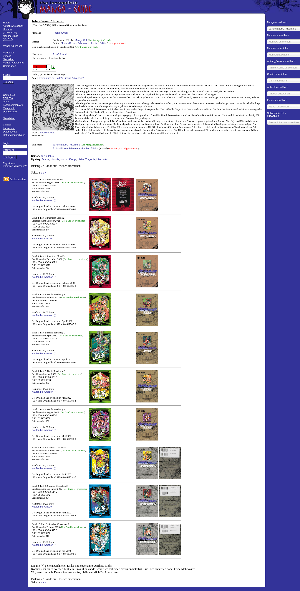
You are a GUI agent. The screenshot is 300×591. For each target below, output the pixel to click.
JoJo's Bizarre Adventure (66, 144)
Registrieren (9, 163)
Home (6, 22)
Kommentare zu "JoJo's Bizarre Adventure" (60, 78)
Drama (45, 159)
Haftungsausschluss (14, 135)
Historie (55, 159)
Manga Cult (81, 40)
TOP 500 (8, 98)
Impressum (9, 128)
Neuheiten (8, 59)
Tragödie (90, 159)
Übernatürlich (104, 159)
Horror (64, 159)
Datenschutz (10, 131)
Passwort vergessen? (14, 166)
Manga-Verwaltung (13, 62)
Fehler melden (18, 179)
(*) (55, 200)
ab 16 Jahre (47, 156)
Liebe (81, 159)
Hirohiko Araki (60, 32)
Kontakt (7, 125)
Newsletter (9, 118)
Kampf (72, 159)
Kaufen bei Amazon (42, 200)
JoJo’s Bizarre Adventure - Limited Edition (84, 43)
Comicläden (9, 66)
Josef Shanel (60, 54)
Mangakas (8, 52)
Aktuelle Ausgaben (13, 25)
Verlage (7, 56)
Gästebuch (9, 95)
